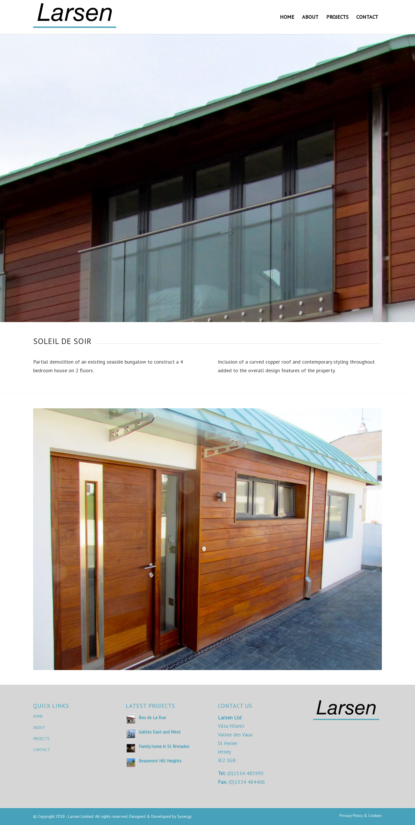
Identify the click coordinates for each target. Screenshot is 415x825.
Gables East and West (160, 732)
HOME (38, 716)
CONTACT (41, 749)
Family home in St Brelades (164, 746)
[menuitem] (287, 17)
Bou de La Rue (152, 717)
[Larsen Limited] (76, 17)
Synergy (184, 816)
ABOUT (39, 727)
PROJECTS (41, 738)
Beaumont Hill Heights (160, 761)
